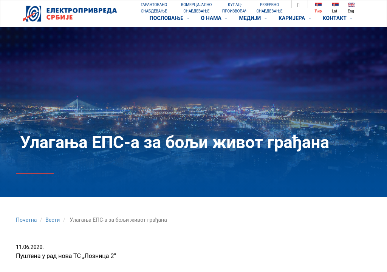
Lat (335, 8)
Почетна (26, 220)
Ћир (318, 8)
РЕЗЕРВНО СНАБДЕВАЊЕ (270, 8)
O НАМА (214, 18)
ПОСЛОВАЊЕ (170, 18)
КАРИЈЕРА (295, 18)
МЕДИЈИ (253, 18)
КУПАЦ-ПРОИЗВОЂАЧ (235, 8)
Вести (52, 220)
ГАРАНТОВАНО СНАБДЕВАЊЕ (154, 8)
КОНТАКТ (338, 18)
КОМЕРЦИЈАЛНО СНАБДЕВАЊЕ (196, 8)
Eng (351, 8)
